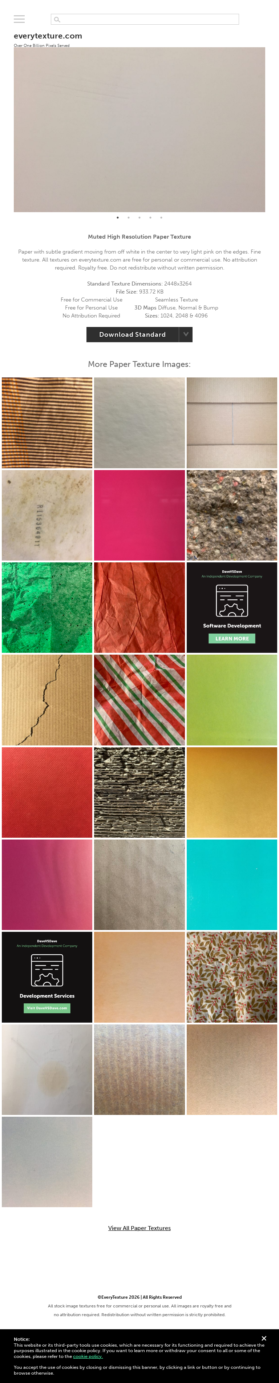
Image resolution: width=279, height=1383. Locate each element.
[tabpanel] (139, 118)
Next (270, 118)
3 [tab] (139, 217)
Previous (8, 118)
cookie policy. (88, 1356)
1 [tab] (117, 217)
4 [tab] (150, 217)
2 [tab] (128, 217)
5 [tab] (161, 217)
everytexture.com (48, 39)
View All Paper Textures (139, 1228)
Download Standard (132, 335)
